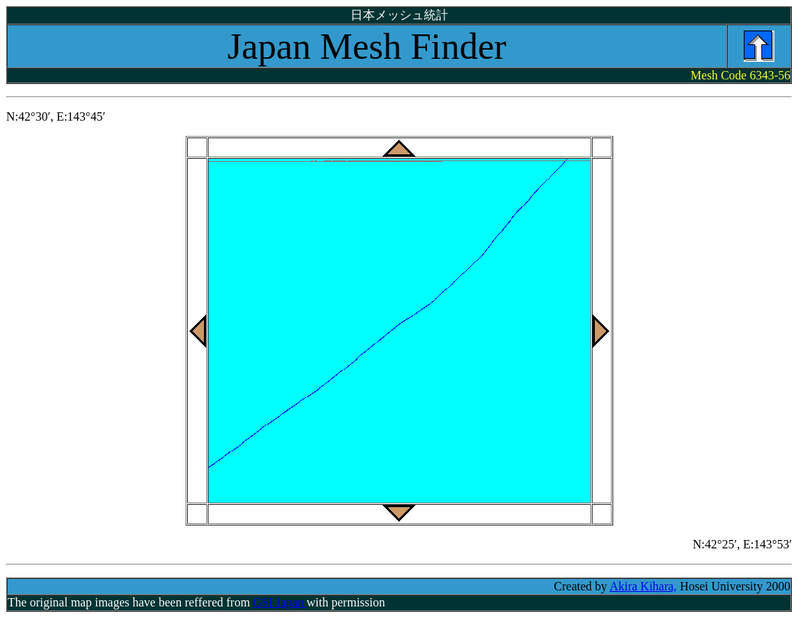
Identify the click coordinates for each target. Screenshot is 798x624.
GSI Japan (279, 602)
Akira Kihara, (643, 586)
